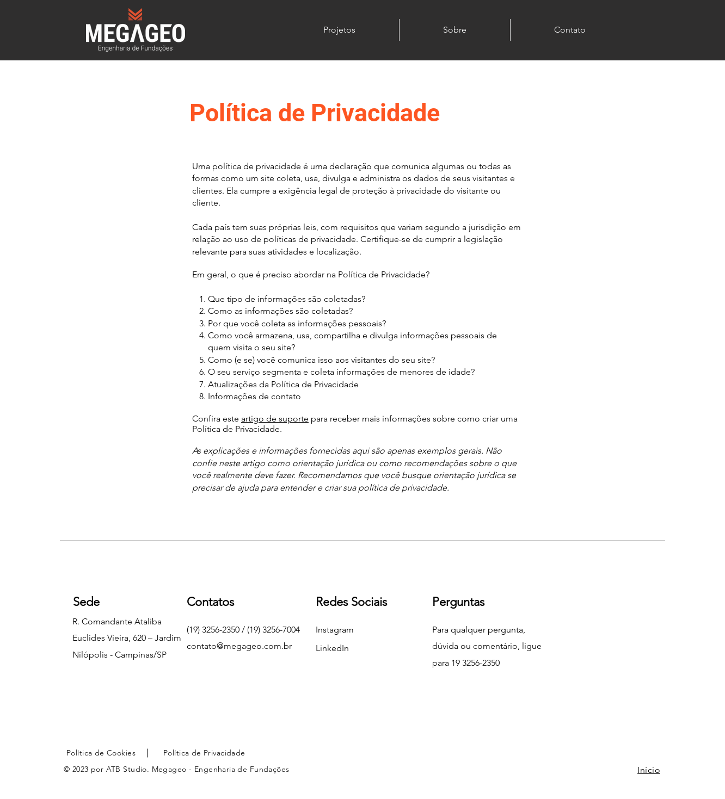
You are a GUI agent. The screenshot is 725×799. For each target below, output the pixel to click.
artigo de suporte (275, 418)
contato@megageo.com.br (239, 646)
